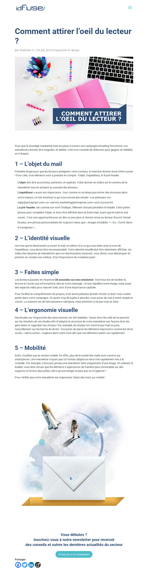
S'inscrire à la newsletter (74, 554)
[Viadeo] (38, 565)
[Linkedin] (31, 565)
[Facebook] (18, 565)
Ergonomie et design (66, 50)
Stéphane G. (27, 50)
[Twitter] (25, 565)
